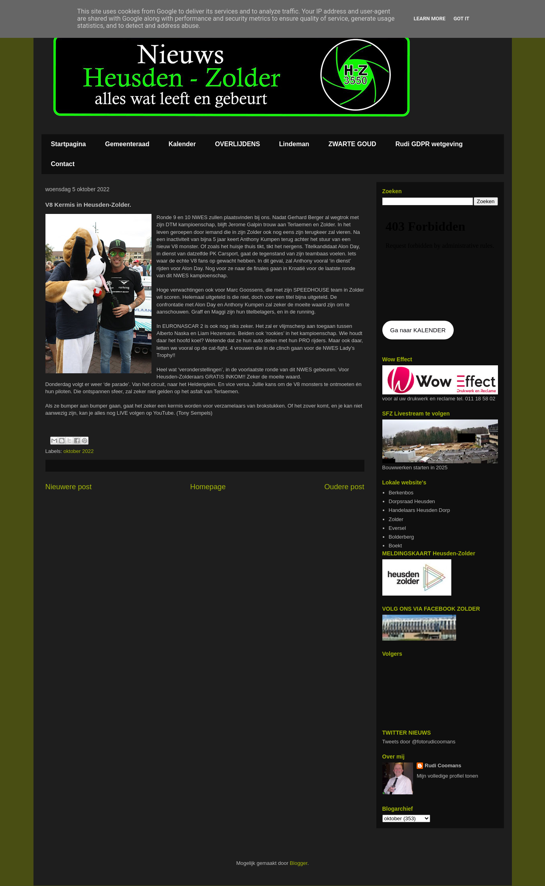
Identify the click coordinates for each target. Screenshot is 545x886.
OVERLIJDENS (237, 144)
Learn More (430, 19)
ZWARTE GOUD (352, 144)
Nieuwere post (68, 487)
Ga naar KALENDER (418, 330)
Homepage (208, 487)
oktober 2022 (78, 451)
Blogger (298, 863)
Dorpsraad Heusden (412, 501)
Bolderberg (401, 537)
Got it (461, 19)
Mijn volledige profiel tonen (447, 776)
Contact (63, 164)
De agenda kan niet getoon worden (440, 264)
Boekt (395, 546)
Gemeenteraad (127, 144)
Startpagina (68, 144)
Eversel (397, 528)
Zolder (396, 519)
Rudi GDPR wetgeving (429, 144)
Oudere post (344, 487)
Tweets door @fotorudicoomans (419, 742)
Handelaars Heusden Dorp (419, 510)
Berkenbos (401, 493)
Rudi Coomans (443, 765)
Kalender (182, 144)
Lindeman (294, 144)
